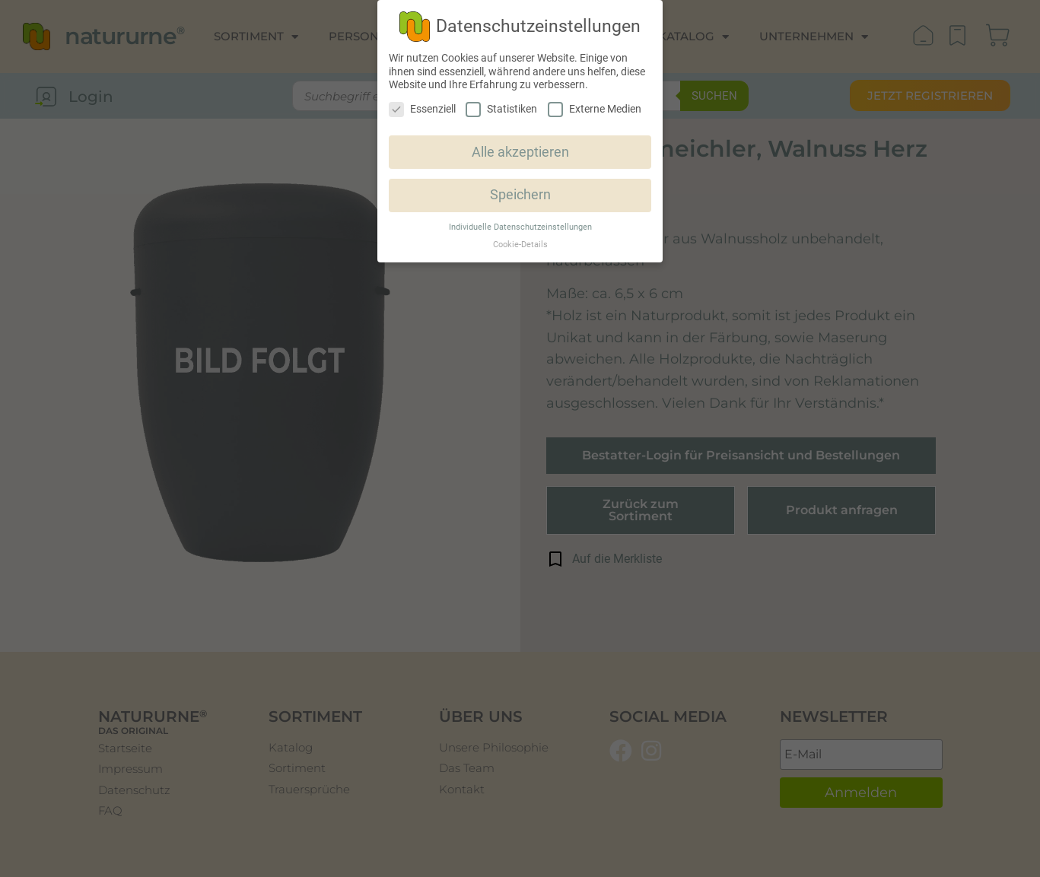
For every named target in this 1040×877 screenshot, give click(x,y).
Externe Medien (594, 109)
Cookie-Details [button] (520, 244)
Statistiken (501, 109)
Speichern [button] (520, 194)
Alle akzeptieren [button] (520, 152)
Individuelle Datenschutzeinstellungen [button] (520, 227)
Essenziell (422, 109)
